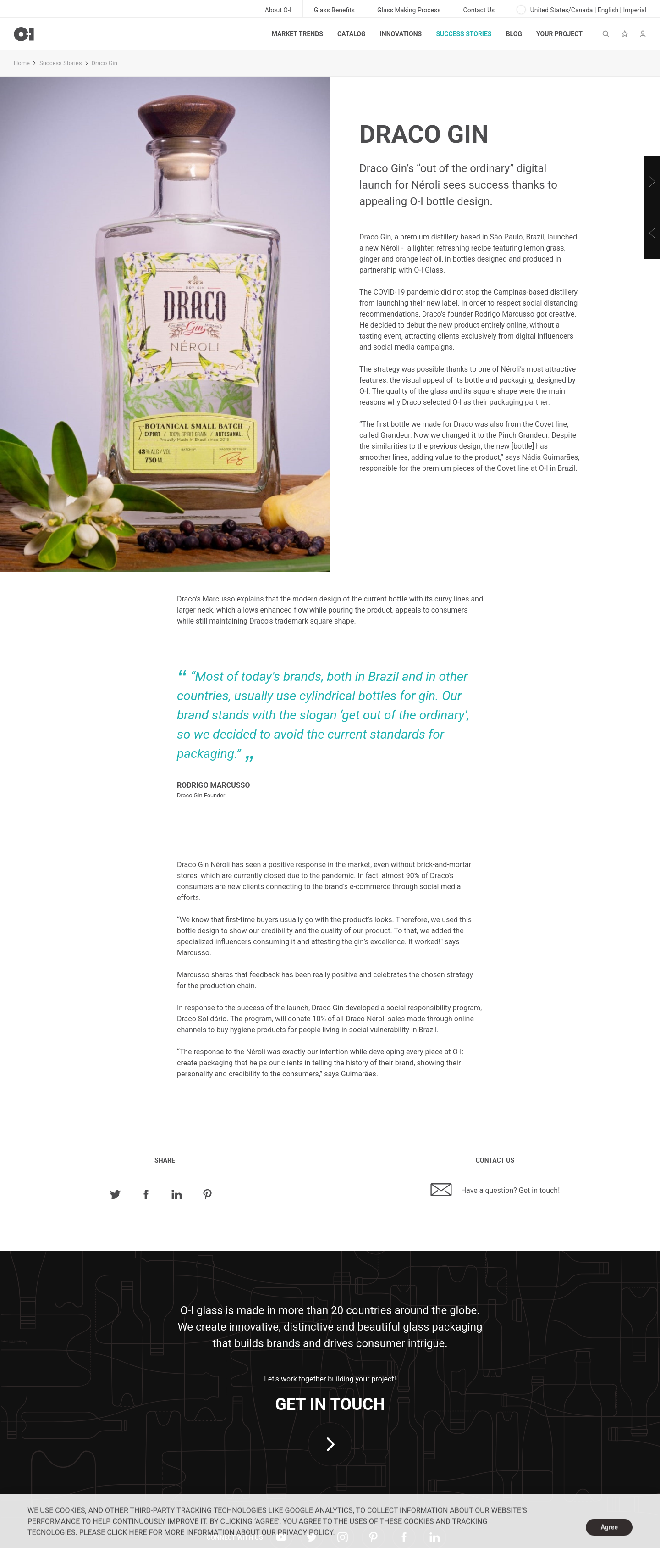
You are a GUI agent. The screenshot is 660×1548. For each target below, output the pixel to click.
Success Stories (463, 34)
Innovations (401, 34)
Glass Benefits (334, 10)
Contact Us (479, 10)
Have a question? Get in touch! (495, 1189)
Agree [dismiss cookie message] (609, 1532)
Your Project (559, 34)
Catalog (351, 34)
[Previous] (652, 233)
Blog (514, 34)
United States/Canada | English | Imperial (581, 10)
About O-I (278, 10)
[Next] (652, 181)
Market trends (297, 34)
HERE (138, 1537)
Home (22, 63)
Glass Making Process (409, 10)
